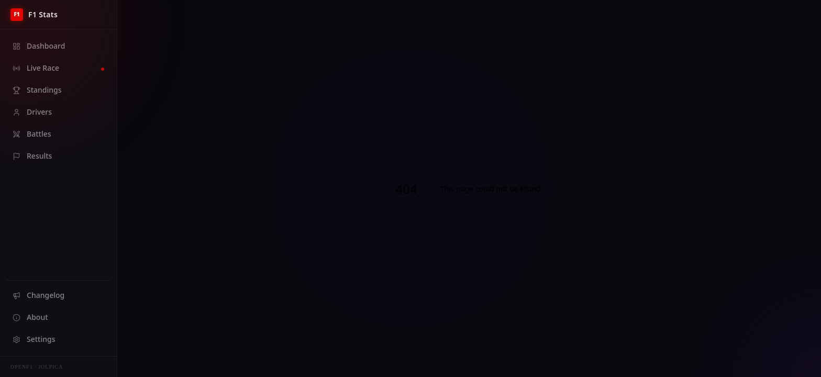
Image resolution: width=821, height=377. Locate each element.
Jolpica (50, 367)
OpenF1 (21, 367)
